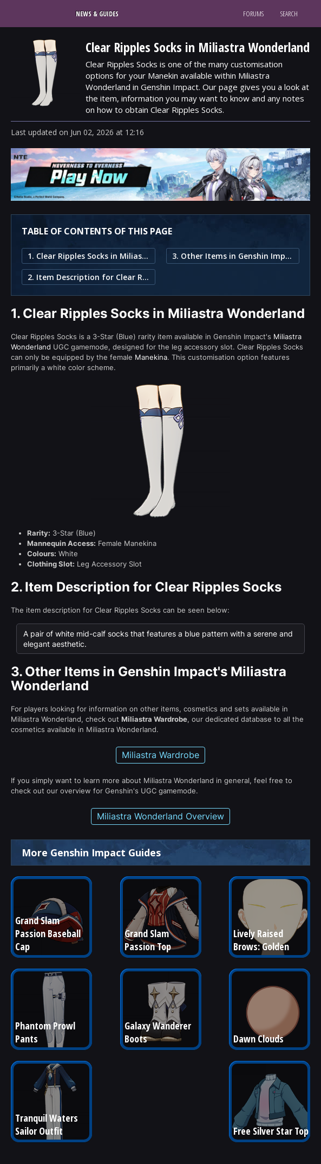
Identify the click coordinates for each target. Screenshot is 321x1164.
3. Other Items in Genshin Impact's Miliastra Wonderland (233, 256)
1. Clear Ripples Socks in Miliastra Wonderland (88, 256)
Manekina (151, 357)
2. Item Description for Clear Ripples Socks (88, 277)
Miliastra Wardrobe (160, 754)
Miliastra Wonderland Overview (160, 816)
